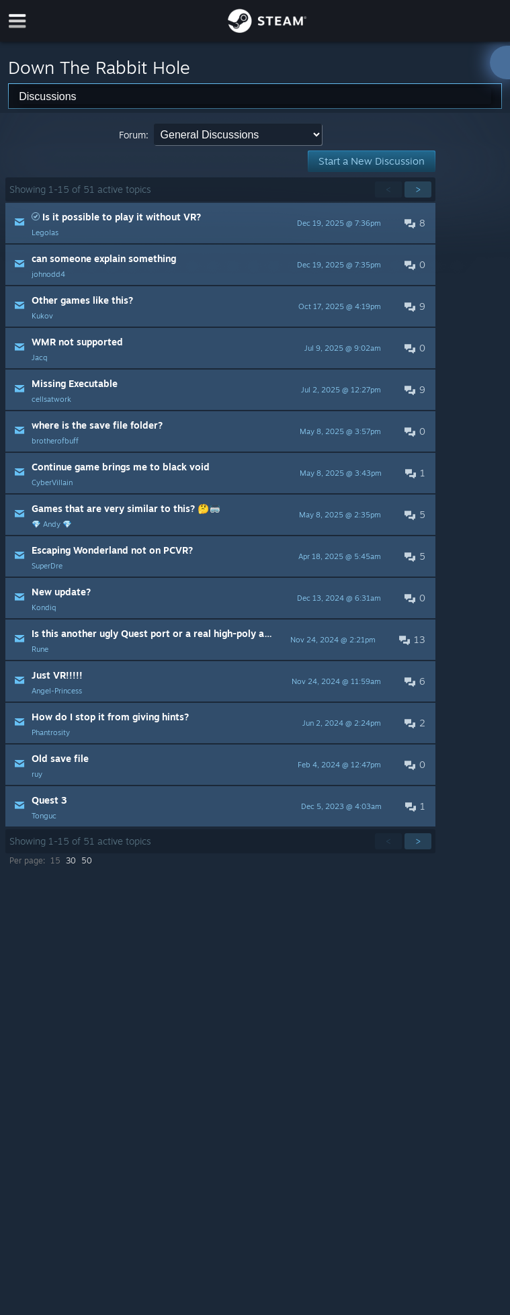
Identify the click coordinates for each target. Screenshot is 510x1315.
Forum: (133, 134)
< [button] (388, 189)
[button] (220, 223)
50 (86, 860)
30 (71, 860)
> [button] (418, 189)
